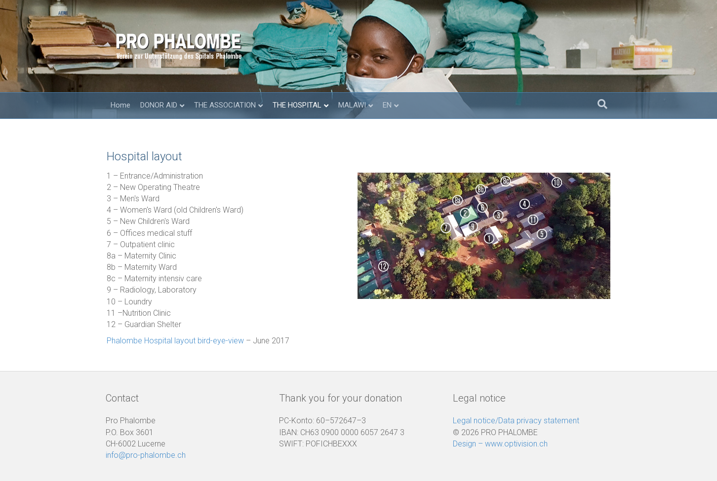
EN (387, 105)
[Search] (602, 104)
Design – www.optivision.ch (500, 443)
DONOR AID (158, 105)
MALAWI (352, 105)
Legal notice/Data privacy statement (516, 420)
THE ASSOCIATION (225, 105)
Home (120, 105)
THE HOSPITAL (297, 105)
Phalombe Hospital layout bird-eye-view (175, 340)
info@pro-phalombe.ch (146, 455)
